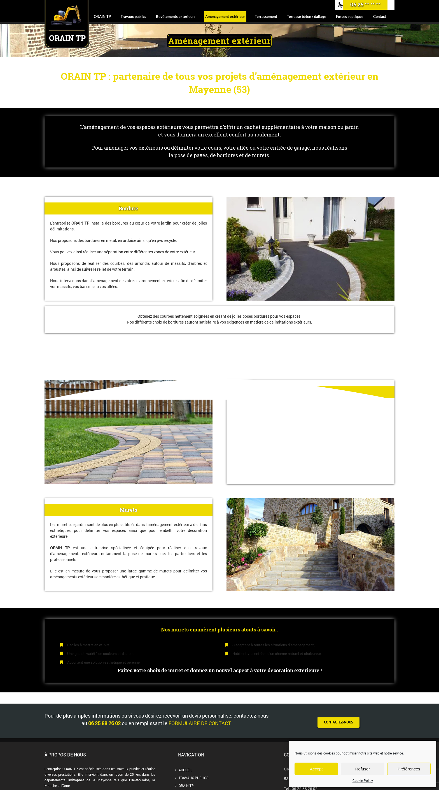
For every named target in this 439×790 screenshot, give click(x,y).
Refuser (362, 769)
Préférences (409, 769)
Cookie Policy (362, 780)
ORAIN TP (186, 785)
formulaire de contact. (200, 723)
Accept (316, 769)
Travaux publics (193, 777)
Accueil (185, 770)
